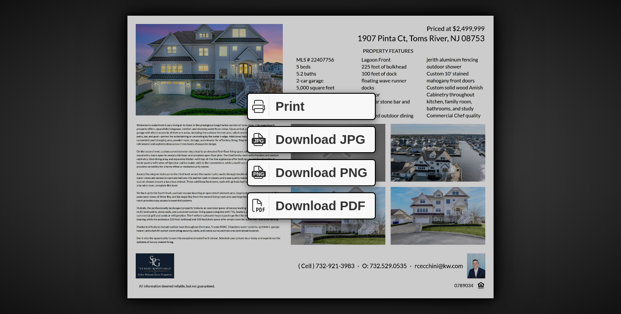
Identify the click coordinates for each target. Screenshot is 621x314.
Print (276, 106)
